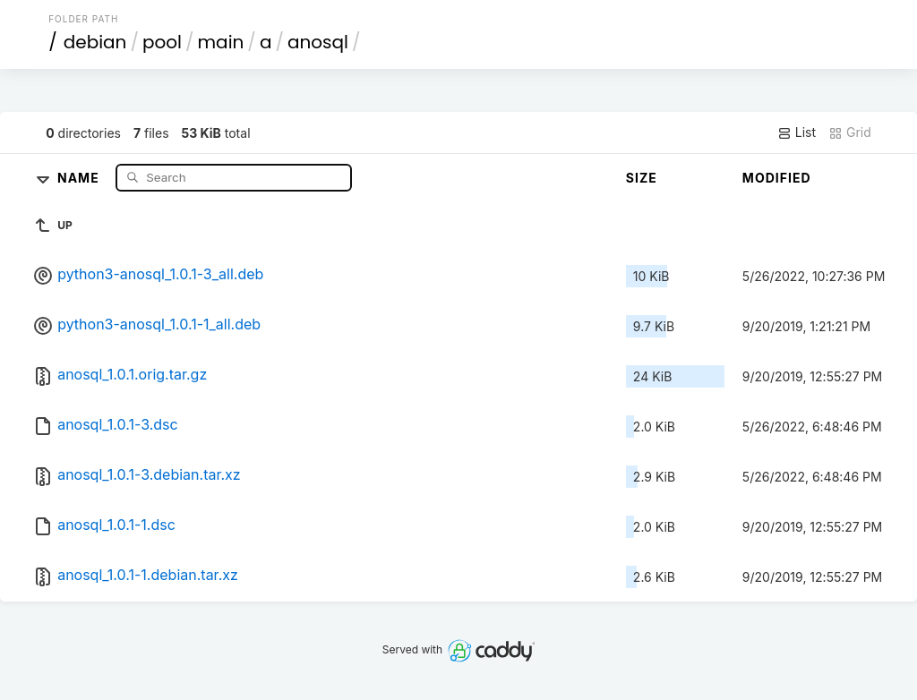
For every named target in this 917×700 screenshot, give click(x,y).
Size (641, 177)
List (796, 132)
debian (95, 42)
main (221, 42)
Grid (849, 132)
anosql (317, 42)
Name (80, 176)
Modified (776, 177)
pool (162, 42)
